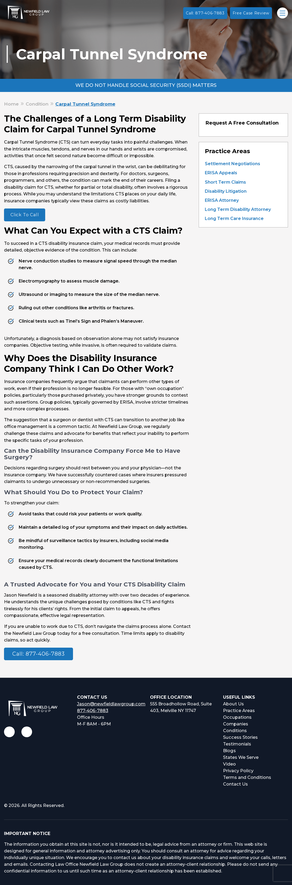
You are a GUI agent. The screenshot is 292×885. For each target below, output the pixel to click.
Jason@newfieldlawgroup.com (110, 703)
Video (229, 764)
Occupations (237, 717)
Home (11, 104)
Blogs (229, 750)
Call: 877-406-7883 (205, 13)
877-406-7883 (92, 710)
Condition (37, 104)
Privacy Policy (238, 770)
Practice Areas (238, 710)
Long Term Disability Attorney (238, 209)
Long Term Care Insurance (234, 218)
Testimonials (237, 744)
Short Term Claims (225, 182)
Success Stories (240, 737)
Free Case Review (251, 13)
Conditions (235, 730)
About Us (233, 703)
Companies (235, 723)
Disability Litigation (226, 191)
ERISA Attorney (222, 200)
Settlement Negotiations (232, 163)
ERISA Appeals (221, 172)
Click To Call (24, 214)
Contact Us (235, 784)
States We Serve (241, 757)
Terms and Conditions (247, 777)
